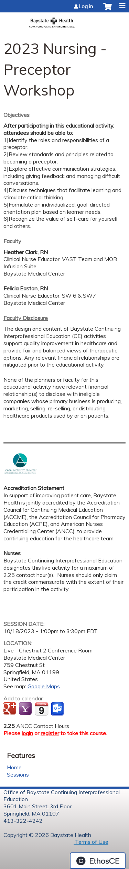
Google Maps (44, 686)
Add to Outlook (58, 709)
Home (14, 767)
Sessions (18, 774)
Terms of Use (91, 841)
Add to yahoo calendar (26, 709)
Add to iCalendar (41, 709)
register (50, 733)
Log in (86, 6)
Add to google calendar (10, 709)
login (27, 733)
